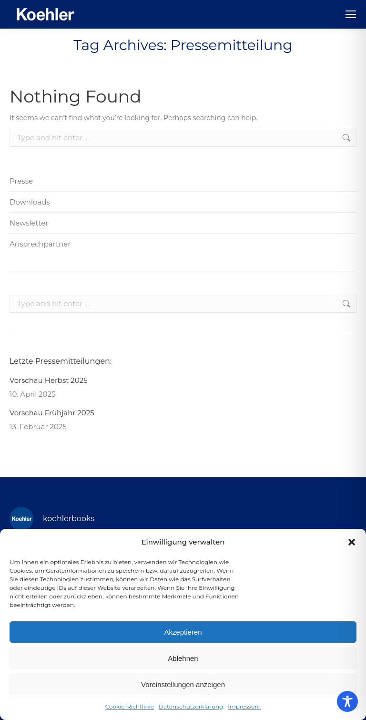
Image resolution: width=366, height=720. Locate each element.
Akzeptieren (183, 632)
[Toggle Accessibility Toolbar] (347, 701)
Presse (21, 180)
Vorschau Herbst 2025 (49, 380)
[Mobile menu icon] (350, 14)
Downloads (30, 201)
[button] (351, 542)
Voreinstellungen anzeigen (183, 684)
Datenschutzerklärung (191, 706)
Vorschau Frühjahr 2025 (52, 412)
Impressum (244, 706)
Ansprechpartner (40, 243)
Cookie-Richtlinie (129, 706)
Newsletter (29, 222)
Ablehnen (183, 658)
